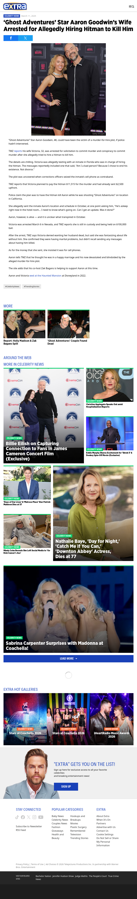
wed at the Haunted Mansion (45, 275)
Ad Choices (51, 864)
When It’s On (103, 819)
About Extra (102, 816)
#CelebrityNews (12, 286)
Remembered (77, 830)
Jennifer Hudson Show (63, 876)
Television (75, 834)
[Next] (130, 718)
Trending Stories (79, 838)
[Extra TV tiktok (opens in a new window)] (17, 817)
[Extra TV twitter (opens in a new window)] (29, 817)
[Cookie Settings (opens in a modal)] (104, 834)
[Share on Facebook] (11, 38)
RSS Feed (21, 830)
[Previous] (6, 718)
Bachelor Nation (43, 876)
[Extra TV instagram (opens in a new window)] (34, 817)
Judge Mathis (81, 876)
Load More (68, 658)
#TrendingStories (31, 286)
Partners (101, 823)
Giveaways (57, 830)
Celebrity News (11, 16)
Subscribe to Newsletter (29, 826)
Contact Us (102, 830)
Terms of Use (37, 864)
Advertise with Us (106, 827)
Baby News (58, 816)
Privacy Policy (22, 864)
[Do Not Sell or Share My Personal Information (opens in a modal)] (108, 841)
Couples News (59, 823)
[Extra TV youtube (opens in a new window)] (41, 817)
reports (18, 151)
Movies (74, 823)
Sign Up (66, 786)
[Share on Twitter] (25, 38)
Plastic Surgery (78, 827)
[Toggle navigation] (131, 6)
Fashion (56, 827)
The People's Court (98, 876)
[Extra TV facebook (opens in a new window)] (23, 817)
